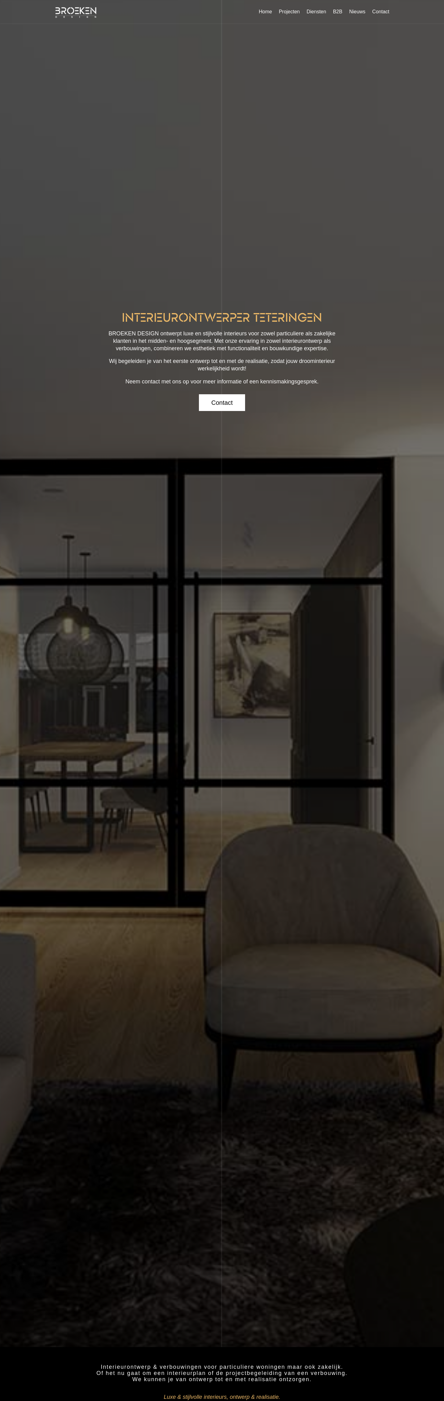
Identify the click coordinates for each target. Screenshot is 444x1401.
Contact (380, 11)
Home (265, 11)
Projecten (289, 11)
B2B (337, 11)
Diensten (316, 11)
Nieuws (357, 11)
